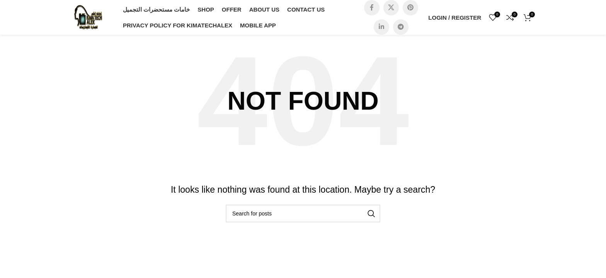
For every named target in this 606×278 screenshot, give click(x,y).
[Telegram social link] (401, 27)
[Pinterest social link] (410, 7)
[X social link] (391, 7)
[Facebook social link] (372, 7)
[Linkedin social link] (381, 27)
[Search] (303, 213)
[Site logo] (88, 16)
